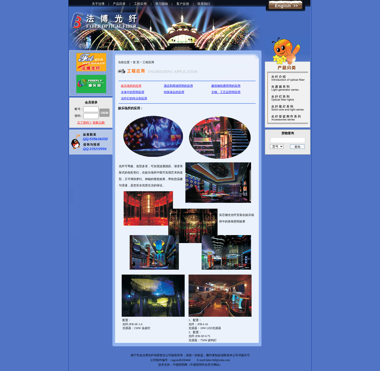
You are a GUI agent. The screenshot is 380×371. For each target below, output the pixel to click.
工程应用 (140, 4)
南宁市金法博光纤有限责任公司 (151, 355)
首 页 (136, 62)
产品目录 (119, 4)
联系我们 (204, 4)
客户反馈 (182, 4)
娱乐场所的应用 (131, 85)
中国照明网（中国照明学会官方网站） (197, 364)
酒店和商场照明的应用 (178, 85)
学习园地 (161, 4)
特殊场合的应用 (174, 92)
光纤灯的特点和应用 (134, 98)
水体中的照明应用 (132, 92)
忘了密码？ (84, 122)
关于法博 (98, 4)
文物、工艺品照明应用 (225, 92)
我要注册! (99, 122)
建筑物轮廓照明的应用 (225, 85)
